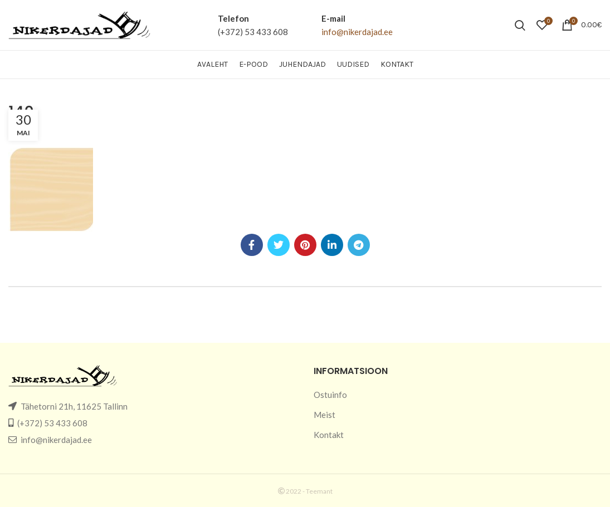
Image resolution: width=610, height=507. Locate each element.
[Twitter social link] (278, 245)
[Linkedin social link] (332, 245)
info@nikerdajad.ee (357, 32)
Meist (324, 415)
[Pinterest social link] (305, 245)
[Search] (520, 25)
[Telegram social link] (359, 245)
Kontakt (329, 435)
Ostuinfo (330, 395)
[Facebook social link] (252, 245)
